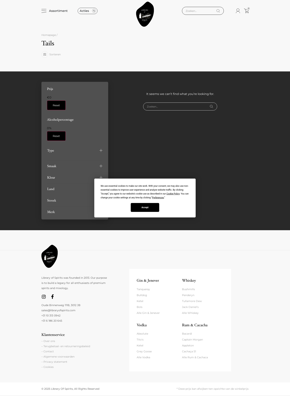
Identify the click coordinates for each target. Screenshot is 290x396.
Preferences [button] (158, 197)
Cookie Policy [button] (173, 193)
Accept (145, 207)
